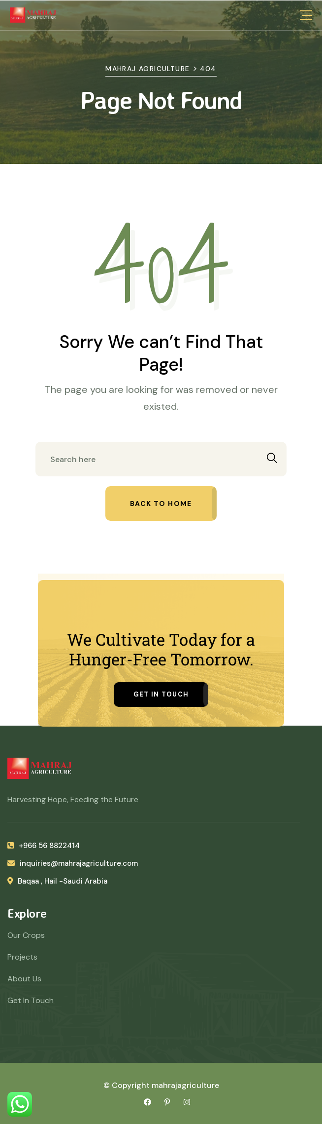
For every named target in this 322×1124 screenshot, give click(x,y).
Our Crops (26, 935)
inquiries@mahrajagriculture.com (72, 863)
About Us (24, 978)
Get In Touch (30, 1000)
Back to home (161, 503)
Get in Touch (161, 694)
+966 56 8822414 (43, 846)
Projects (22, 957)
